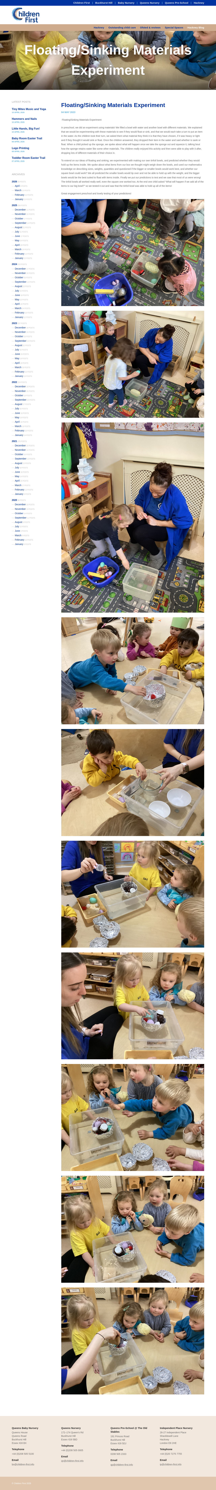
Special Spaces (174, 27)
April (21, 186)
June (22, 236)
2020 (19, 500)
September (25, 223)
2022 (19, 382)
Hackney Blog (195, 27)
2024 (19, 264)
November (24, 214)
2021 (19, 441)
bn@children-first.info (23, 1464)
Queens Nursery (149, 2)
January (23, 199)
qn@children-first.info (72, 1461)
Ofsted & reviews (150, 27)
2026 (19, 181)
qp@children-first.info (122, 1464)
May (21, 240)
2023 (19, 323)
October (23, 218)
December (24, 209)
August (23, 227)
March (22, 190)
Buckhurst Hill (104, 2)
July (21, 231)
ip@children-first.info (171, 1464)
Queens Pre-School (176, 2)
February (24, 194)
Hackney (199, 2)
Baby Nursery (126, 2)
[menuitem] (100, 27)
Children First (81, 2)
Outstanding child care (122, 27)
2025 (19, 205)
